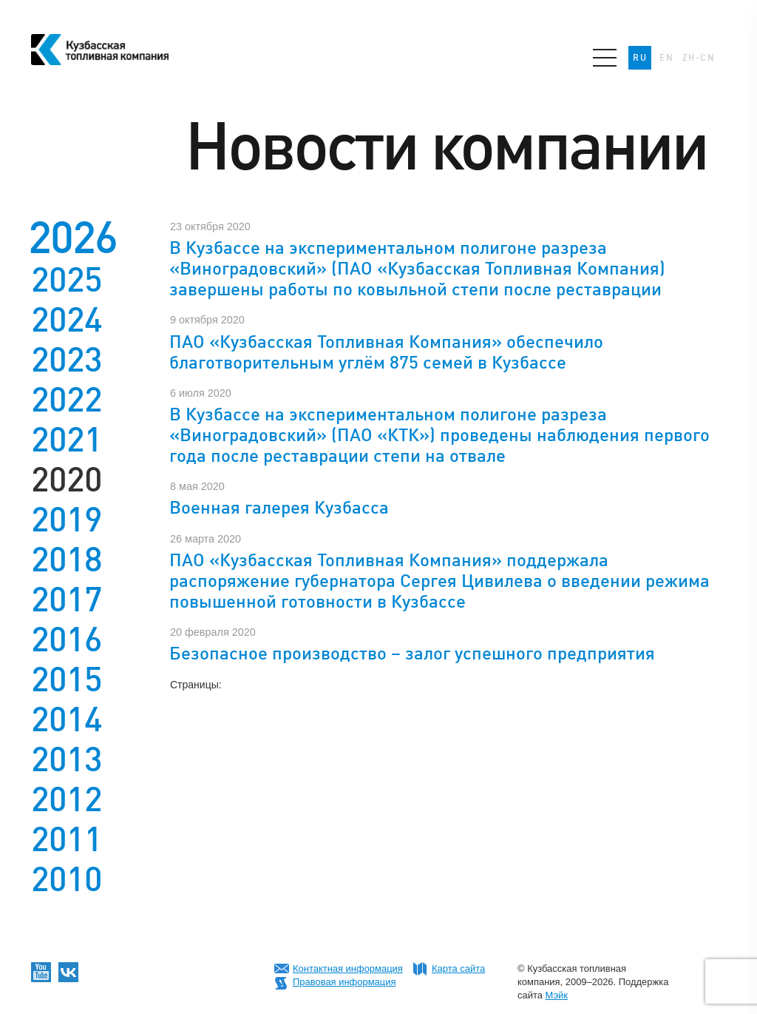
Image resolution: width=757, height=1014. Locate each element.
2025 (66, 280)
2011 (66, 839)
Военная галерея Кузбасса (279, 507)
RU (640, 58)
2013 (66, 759)
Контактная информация (348, 968)
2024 (66, 320)
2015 (66, 679)
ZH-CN (698, 58)
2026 (72, 237)
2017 (66, 600)
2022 (66, 400)
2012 (66, 799)
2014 (66, 719)
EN (666, 58)
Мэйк (557, 995)
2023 (66, 360)
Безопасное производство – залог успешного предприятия (412, 653)
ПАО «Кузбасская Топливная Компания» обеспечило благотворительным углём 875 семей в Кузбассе (386, 352)
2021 (66, 440)
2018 (66, 560)
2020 (66, 480)
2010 (66, 879)
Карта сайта (458, 968)
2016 (66, 639)
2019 (66, 520)
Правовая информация (344, 981)
